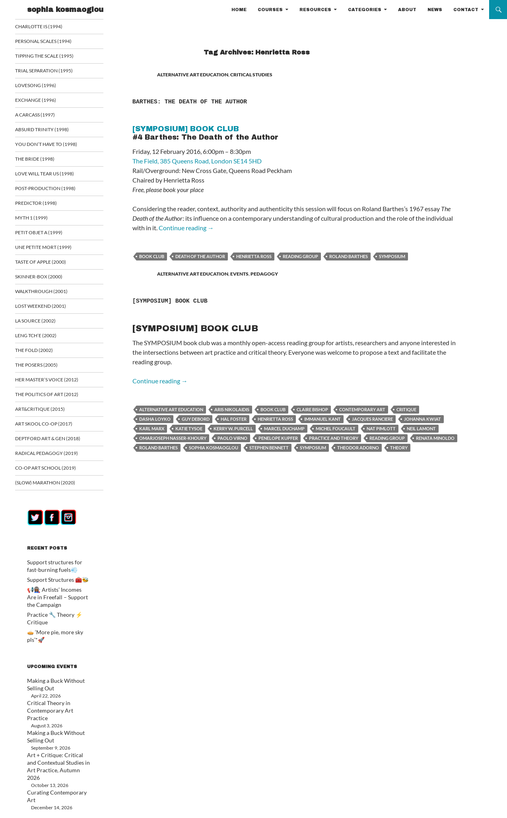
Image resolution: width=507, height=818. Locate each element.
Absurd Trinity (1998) (50, 131)
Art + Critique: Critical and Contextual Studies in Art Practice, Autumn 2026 (54, 740)
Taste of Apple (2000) (49, 265)
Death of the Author (200, 256)
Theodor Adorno (358, 447)
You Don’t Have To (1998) (54, 145)
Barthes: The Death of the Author (246, 100)
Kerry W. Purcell (233, 428)
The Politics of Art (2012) (55, 399)
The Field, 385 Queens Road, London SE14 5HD (197, 161)
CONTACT (465, 9)
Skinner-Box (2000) (47, 280)
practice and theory (333, 438)
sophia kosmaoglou (65, 10)
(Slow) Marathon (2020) (53, 489)
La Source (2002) (45, 324)
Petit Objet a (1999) (47, 235)
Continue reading (186, 227)
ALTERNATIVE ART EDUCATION (192, 75)
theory (399, 447)
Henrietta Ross (254, 256)
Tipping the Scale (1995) (53, 56)
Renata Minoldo (435, 438)
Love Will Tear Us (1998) (53, 175)
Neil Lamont (421, 428)
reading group (300, 256)
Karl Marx (151, 428)
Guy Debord (196, 419)
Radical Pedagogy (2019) (55, 459)
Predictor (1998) (45, 205)
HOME (239, 9)
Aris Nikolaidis (231, 409)
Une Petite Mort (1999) (51, 250)
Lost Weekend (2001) (49, 310)
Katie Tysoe (188, 428)
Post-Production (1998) (54, 190)
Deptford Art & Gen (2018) (56, 444)
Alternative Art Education (171, 409)
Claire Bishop (312, 409)
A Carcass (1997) (45, 116)
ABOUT (407, 9)
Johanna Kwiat (422, 419)
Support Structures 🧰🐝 (53, 585)
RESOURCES (315, 9)
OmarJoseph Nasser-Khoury (172, 438)
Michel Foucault (335, 428)
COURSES (270, 9)
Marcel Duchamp (284, 428)
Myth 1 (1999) (41, 220)
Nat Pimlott (381, 428)
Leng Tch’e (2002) (45, 339)
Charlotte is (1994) (48, 26)
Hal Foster (234, 419)
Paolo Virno (232, 438)
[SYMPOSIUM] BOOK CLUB (207, 299)
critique (406, 409)
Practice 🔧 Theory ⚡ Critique (59, 619)
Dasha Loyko (155, 419)
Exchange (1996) (45, 101)
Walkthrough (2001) (50, 294)
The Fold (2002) (43, 354)
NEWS (434, 9)
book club (151, 256)
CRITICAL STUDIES (251, 75)
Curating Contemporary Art (56, 762)
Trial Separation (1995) (52, 71)
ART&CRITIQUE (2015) (48, 414)
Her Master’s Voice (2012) (55, 384)
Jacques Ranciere (372, 419)
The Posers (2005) (46, 369)
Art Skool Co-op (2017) (53, 429)
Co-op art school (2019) (54, 473)
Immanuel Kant (322, 419)
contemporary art (362, 409)
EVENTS (239, 274)
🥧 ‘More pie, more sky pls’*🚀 (58, 628)
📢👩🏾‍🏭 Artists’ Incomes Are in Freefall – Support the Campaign (56, 602)
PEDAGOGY (264, 274)
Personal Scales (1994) (52, 41)
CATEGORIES (364, 9)
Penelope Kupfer (278, 438)
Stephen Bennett (269, 447)
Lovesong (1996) (45, 86)
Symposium (392, 256)
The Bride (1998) (44, 160)
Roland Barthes (348, 256)
